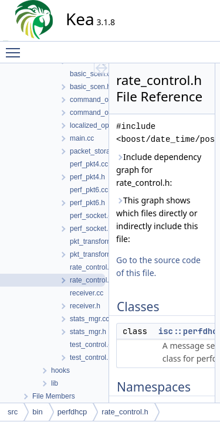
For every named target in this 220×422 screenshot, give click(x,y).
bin (37, 411)
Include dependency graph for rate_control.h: (158, 169)
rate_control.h (124, 411)
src (13, 411)
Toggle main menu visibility (16, 47)
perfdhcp (72, 411)
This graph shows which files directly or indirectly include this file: (157, 219)
